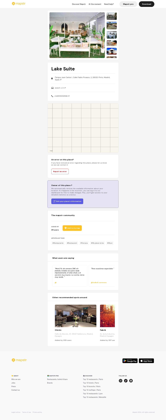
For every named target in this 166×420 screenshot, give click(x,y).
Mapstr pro (128, 4)
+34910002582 (61, 96)
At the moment (95, 4)
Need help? (109, 4)
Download (146, 4)
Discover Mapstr (79, 4)
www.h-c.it (60, 88)
